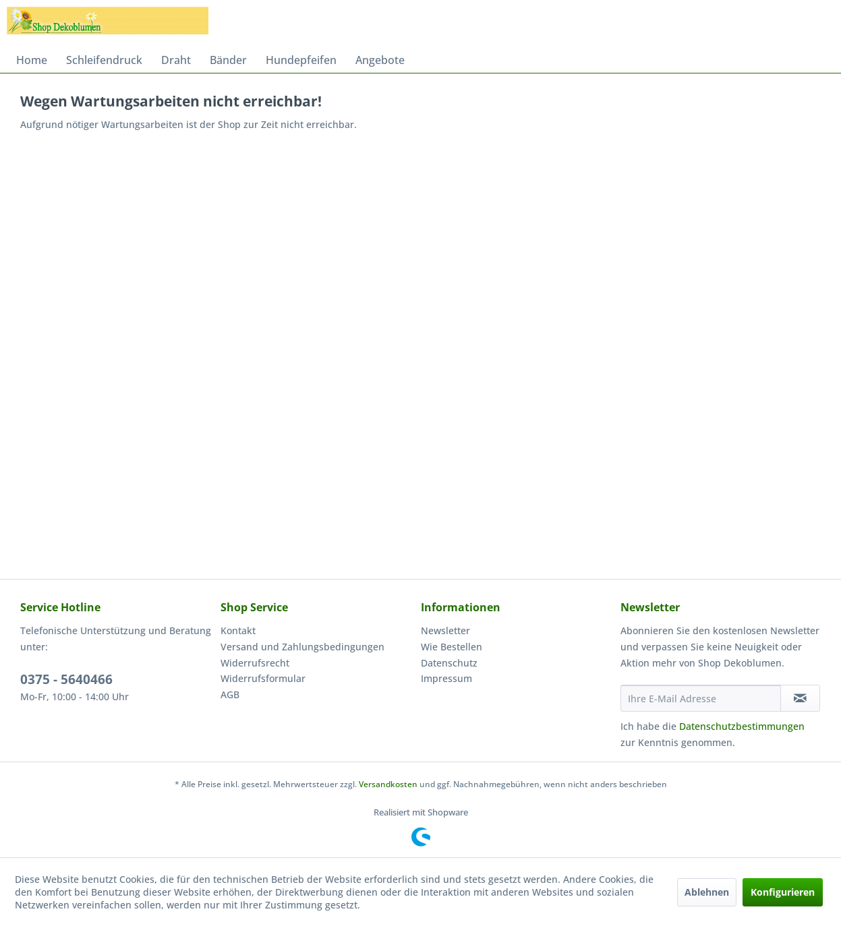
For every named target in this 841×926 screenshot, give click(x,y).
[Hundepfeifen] (301, 60)
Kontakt (238, 630)
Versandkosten (388, 784)
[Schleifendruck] (104, 60)
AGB (230, 694)
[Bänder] (228, 60)
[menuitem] (32, 60)
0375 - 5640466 (66, 679)
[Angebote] (380, 60)
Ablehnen (707, 892)
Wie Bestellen (451, 646)
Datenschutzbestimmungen (742, 726)
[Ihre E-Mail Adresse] (700, 698)
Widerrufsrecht (255, 662)
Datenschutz (449, 662)
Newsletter (445, 630)
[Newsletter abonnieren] (800, 698)
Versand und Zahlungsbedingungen (302, 646)
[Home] (32, 60)
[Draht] (176, 60)
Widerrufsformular (263, 678)
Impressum (446, 678)
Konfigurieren (783, 892)
